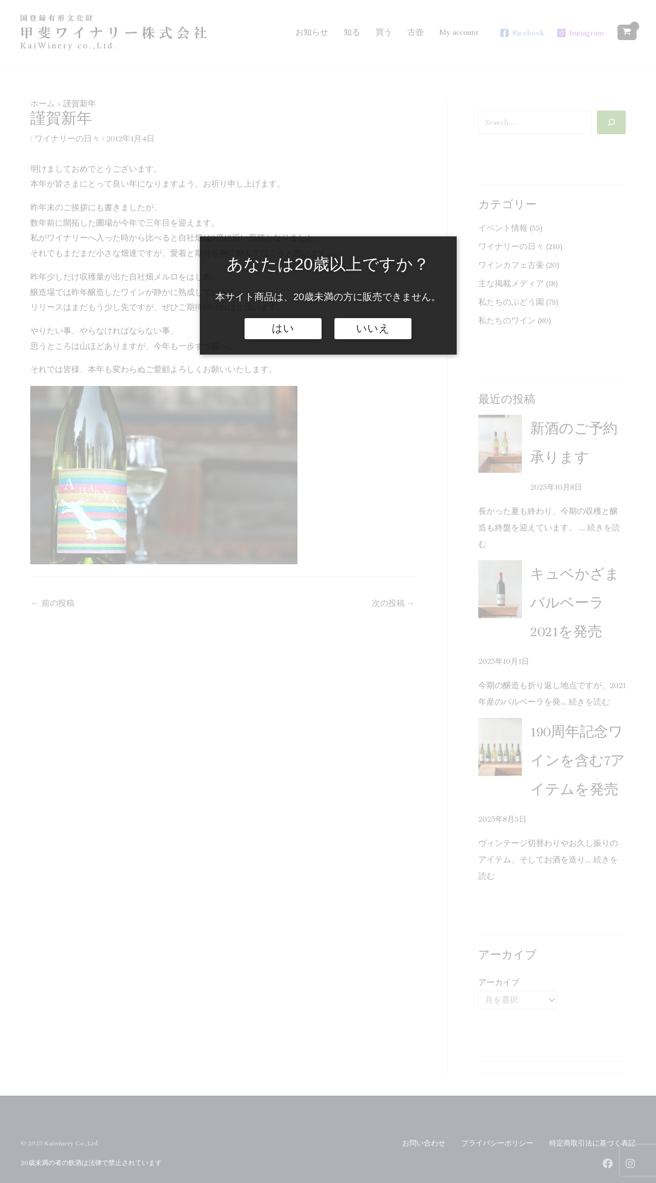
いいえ (373, 328)
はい (283, 328)
